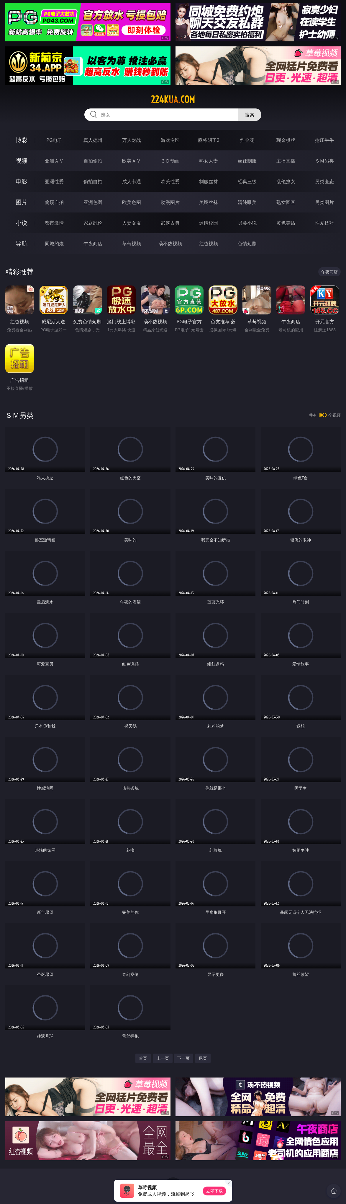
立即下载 (214, 1191)
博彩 (21, 140)
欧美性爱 (170, 181)
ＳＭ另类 (324, 161)
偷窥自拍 (54, 202)
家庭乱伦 (92, 223)
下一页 (183, 1058)
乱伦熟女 (285, 181)
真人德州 (92, 140)
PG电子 (54, 140)
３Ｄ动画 (170, 161)
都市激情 (54, 223)
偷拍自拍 (92, 181)
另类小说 (247, 223)
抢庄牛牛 (324, 140)
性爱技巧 (324, 223)
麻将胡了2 (208, 140)
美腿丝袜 (208, 202)
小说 (21, 223)
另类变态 (324, 181)
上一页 (163, 1058)
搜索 (249, 114)
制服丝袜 (208, 181)
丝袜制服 (247, 161)
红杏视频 (208, 243)
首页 (143, 1058)
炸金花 (247, 140)
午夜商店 (92, 243)
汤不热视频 (170, 243)
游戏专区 (170, 140)
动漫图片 (170, 202)
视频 (21, 161)
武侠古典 (170, 223)
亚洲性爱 (54, 181)
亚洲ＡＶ (54, 161)
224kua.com (173, 100)
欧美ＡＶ (131, 161)
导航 (21, 243)
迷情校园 (208, 223)
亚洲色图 (92, 202)
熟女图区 (285, 202)
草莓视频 (131, 243)
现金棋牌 (285, 140)
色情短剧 (247, 243)
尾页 (203, 1058)
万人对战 (131, 140)
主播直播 (285, 161)
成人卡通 (131, 181)
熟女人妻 (208, 161)
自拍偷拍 (92, 161)
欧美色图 (131, 202)
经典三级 (247, 181)
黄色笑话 (285, 223)
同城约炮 (54, 243)
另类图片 (324, 202)
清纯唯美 (247, 202)
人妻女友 (131, 223)
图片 (21, 202)
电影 (21, 181)
